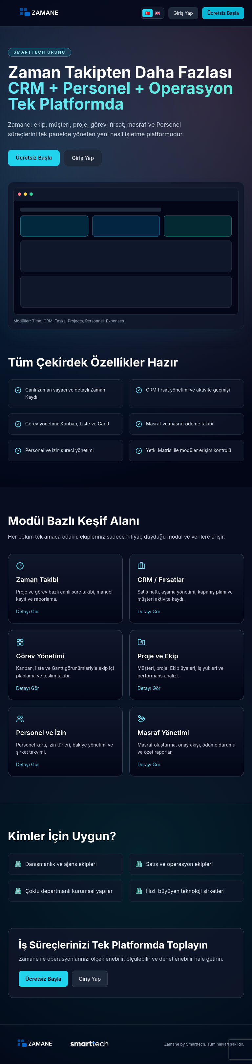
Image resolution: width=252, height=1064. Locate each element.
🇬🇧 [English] (157, 13)
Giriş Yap (183, 13)
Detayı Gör (27, 611)
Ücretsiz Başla (223, 13)
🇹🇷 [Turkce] (147, 13)
